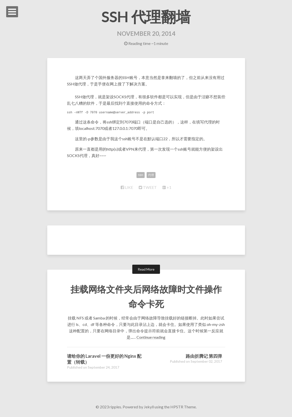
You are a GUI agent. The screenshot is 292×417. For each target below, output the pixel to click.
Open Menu (12, 11)
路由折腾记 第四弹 (204, 356)
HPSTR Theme (183, 406)
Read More (146, 269)
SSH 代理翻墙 (146, 16)
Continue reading (150, 337)
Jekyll (149, 406)
